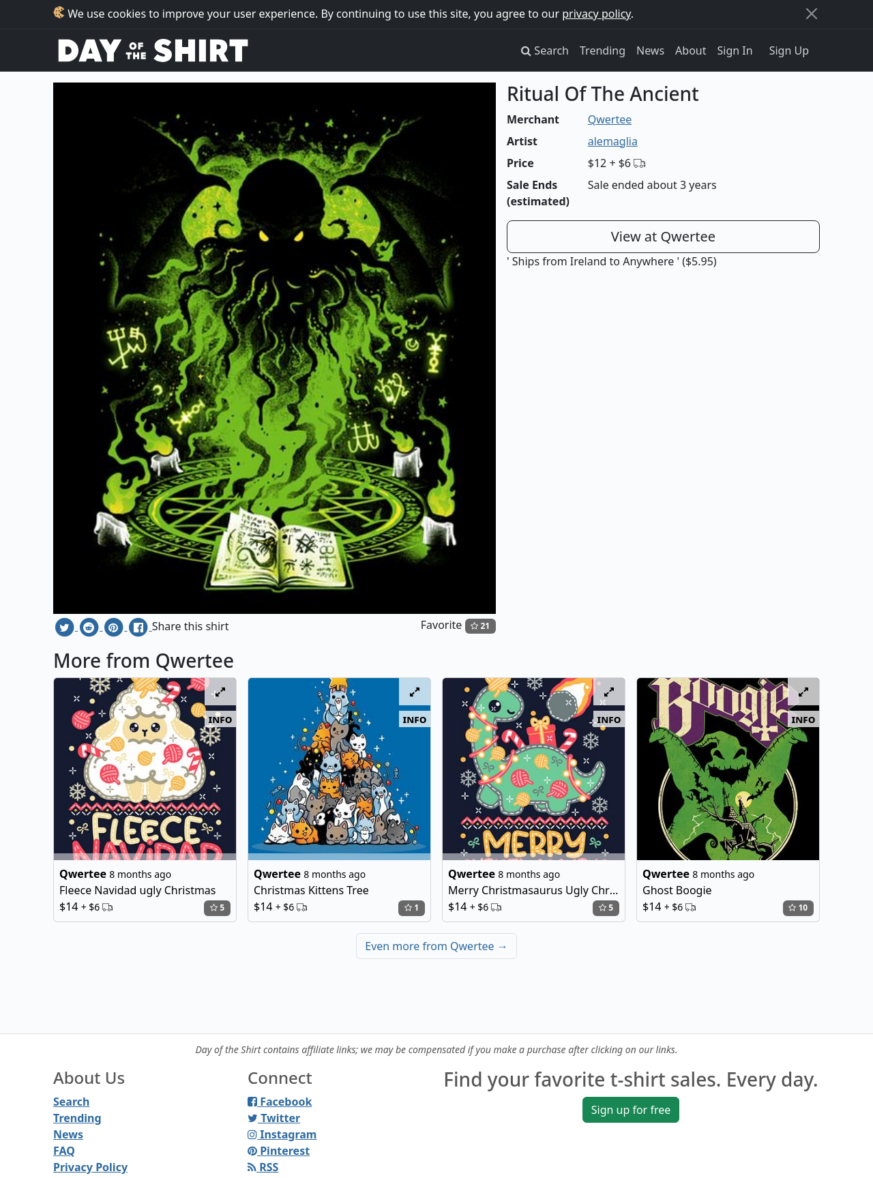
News (650, 50)
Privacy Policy (90, 1167)
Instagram (282, 1134)
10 (798, 907)
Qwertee (610, 119)
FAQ (64, 1150)
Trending (602, 50)
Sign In (735, 50)
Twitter (274, 1117)
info (221, 718)
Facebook (280, 1101)
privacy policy (596, 13)
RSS (263, 1167)
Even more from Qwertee (436, 946)
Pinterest (279, 1150)
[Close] (811, 13)
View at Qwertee (663, 236)
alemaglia (613, 141)
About (690, 50)
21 (480, 626)
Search (71, 1101)
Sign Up (789, 50)
